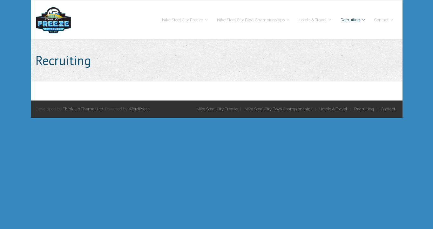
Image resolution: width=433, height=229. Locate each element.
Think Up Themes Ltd (83, 109)
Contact (388, 109)
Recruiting (364, 109)
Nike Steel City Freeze (217, 109)
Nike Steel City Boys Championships (278, 109)
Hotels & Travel (333, 109)
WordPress (139, 109)
